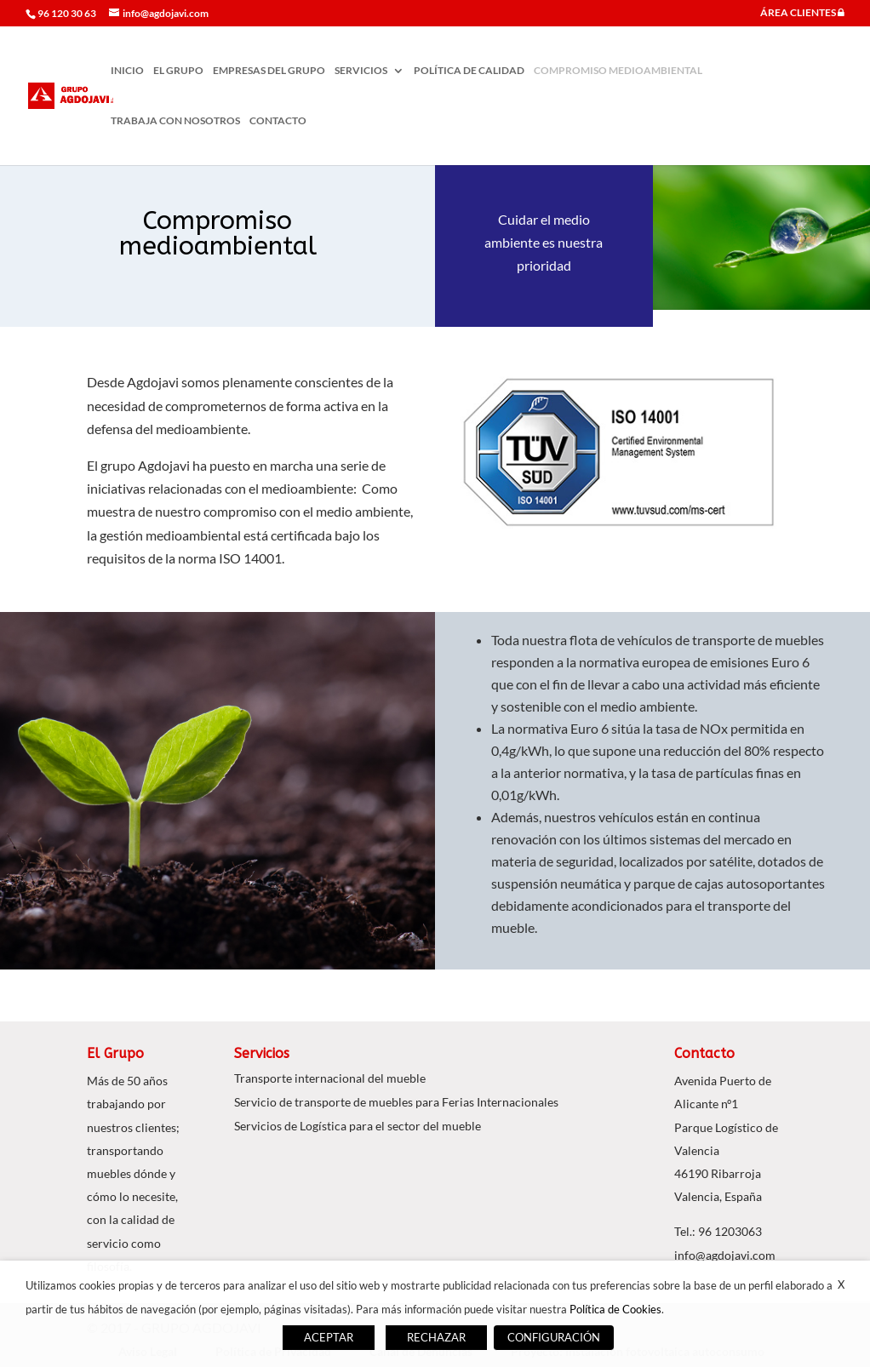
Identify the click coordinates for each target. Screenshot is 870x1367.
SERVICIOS (361, 71)
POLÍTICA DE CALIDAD (469, 71)
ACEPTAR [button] (328, 1337)
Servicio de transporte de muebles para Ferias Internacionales (396, 1102)
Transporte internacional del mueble (330, 1078)
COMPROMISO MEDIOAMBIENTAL (618, 71)
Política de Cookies (615, 1309)
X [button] (841, 1284)
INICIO (127, 71)
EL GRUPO (178, 71)
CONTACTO (277, 121)
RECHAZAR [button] (436, 1337)
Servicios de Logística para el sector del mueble (357, 1125)
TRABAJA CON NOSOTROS (175, 121)
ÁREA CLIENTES (802, 13)
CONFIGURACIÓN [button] (553, 1337)
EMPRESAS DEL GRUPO (269, 71)
